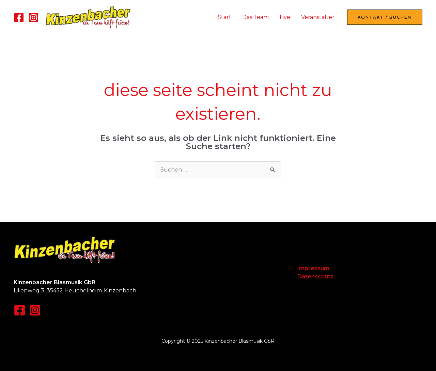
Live (285, 17)
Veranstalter (317, 17)
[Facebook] (19, 17)
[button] (384, 17)
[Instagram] (33, 17)
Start (224, 17)
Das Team (255, 17)
